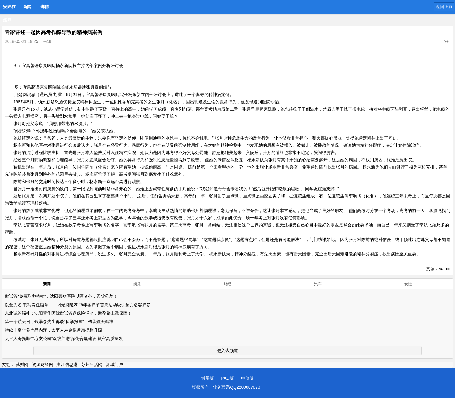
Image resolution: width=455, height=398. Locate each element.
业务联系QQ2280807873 (236, 387)
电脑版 (247, 378)
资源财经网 (42, 364)
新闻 (27, 6)
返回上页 (444, 6)
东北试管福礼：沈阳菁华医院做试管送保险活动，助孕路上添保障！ (68, 313)
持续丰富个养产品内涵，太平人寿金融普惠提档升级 (53, 330)
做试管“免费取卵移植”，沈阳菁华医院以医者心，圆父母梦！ (61, 296)
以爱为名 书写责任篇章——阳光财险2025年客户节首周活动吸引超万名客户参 (78, 304)
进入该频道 (227, 350)
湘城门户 (114, 364)
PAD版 (227, 378)
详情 (44, 6)
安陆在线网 (9, 8)
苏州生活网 (91, 364)
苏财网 (22, 364)
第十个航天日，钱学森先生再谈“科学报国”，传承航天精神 (59, 321)
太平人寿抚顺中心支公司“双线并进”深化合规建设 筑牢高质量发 (64, 338)
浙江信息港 (67, 364)
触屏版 (207, 378)
